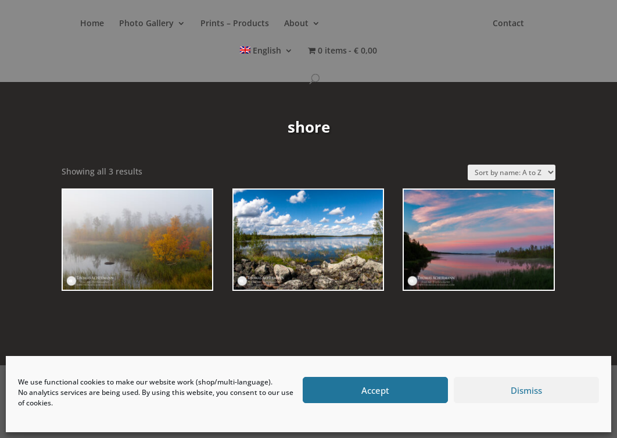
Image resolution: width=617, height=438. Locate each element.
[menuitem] (266, 60)
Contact (508, 24)
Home (92, 24)
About (296, 24)
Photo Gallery (146, 24)
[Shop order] (511, 172)
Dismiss (526, 390)
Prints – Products (234, 24)
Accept (375, 390)
